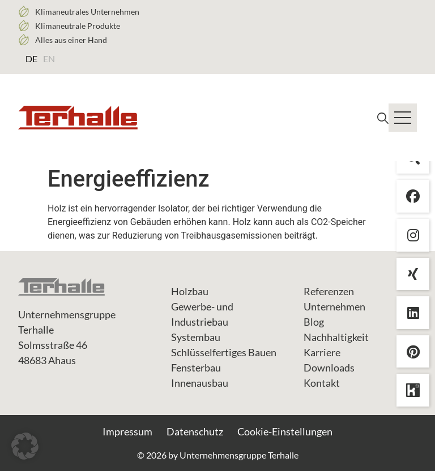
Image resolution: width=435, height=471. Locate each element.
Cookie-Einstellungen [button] (284, 431)
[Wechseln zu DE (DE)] (31, 58)
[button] (25, 446)
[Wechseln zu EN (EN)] (49, 58)
